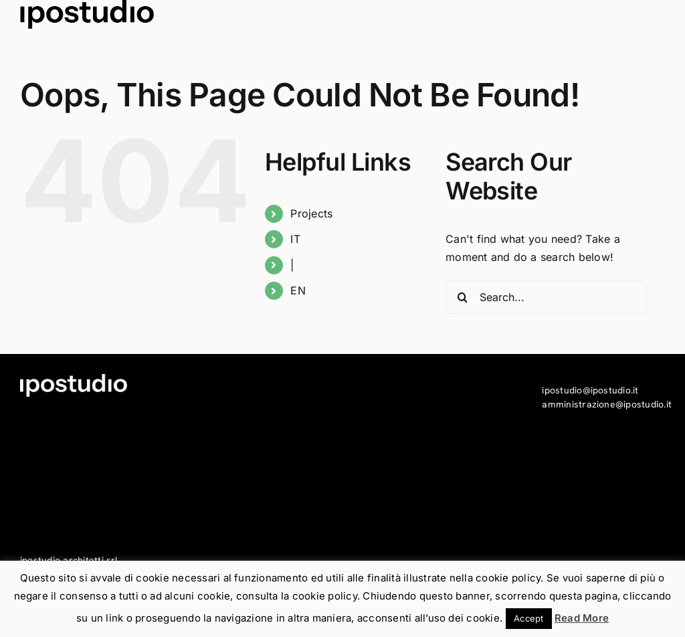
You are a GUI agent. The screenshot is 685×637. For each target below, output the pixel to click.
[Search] (462, 297)
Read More (582, 618)
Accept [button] (528, 618)
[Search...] (546, 297)
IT (295, 239)
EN (297, 290)
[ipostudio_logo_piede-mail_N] (87, 14)
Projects (311, 213)
